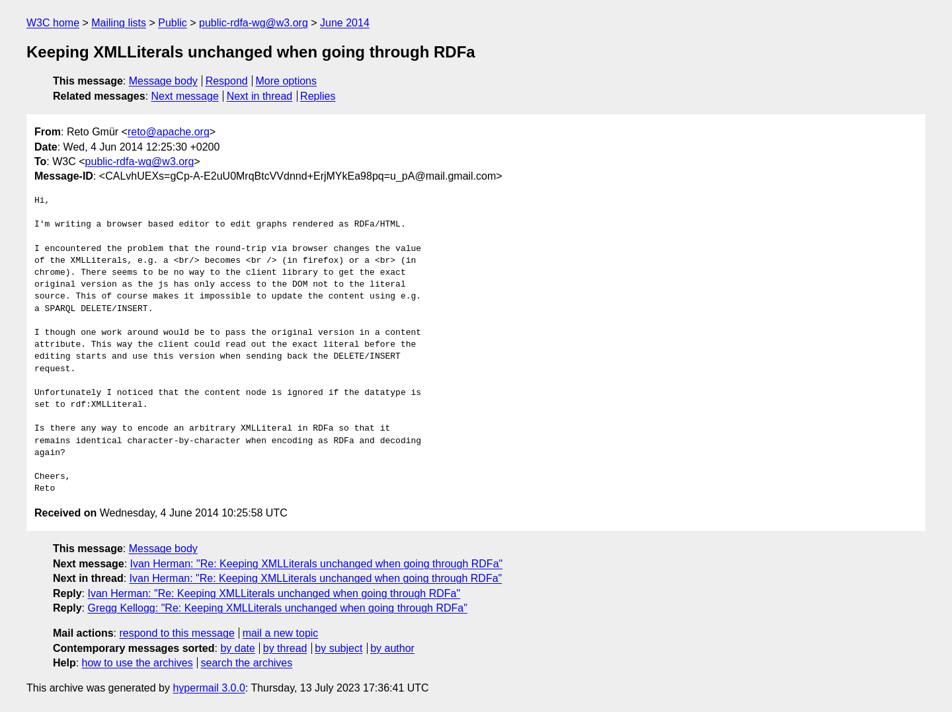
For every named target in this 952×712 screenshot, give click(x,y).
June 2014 (345, 22)
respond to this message (176, 633)
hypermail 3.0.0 (209, 688)
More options (286, 81)
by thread (285, 648)
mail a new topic (281, 633)
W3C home (52, 22)
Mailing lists (118, 22)
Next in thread (260, 96)
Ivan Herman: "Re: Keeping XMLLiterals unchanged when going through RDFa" (316, 563)
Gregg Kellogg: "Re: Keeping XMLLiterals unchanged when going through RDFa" (277, 608)
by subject (338, 648)
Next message (185, 96)
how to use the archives (137, 662)
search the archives (247, 662)
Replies (317, 96)
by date (237, 648)
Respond (227, 81)
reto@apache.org (169, 131)
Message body (163, 81)
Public (172, 22)
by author (392, 648)
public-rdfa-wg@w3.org (253, 22)
